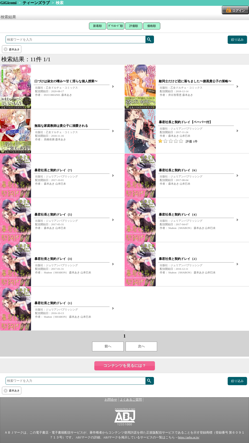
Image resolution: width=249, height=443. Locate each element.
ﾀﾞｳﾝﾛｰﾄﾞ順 (115, 26)
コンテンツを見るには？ (124, 365)
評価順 (133, 26)
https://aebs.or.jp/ (188, 437)
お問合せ (110, 399)
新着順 (97, 26)
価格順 (151, 26)
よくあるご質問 (131, 399)
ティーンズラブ (36, 3)
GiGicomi (8, 3)
